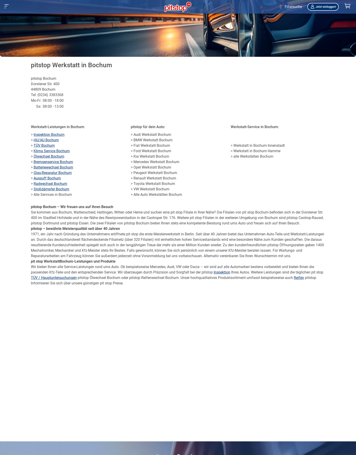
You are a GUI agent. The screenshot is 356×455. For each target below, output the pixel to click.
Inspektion (222, 272)
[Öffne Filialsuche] (290, 7)
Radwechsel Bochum (50, 184)
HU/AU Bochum (46, 140)
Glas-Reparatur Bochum (53, 173)
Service (110, 272)
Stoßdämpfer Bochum (51, 189)
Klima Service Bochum (52, 151)
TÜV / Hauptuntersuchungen (54, 278)
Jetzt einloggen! (323, 7)
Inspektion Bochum (49, 134)
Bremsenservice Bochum (53, 162)
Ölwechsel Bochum (49, 156)
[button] (6, 6)
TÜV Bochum (44, 145)
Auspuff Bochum (47, 178)
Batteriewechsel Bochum (53, 167)
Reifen (299, 278)
